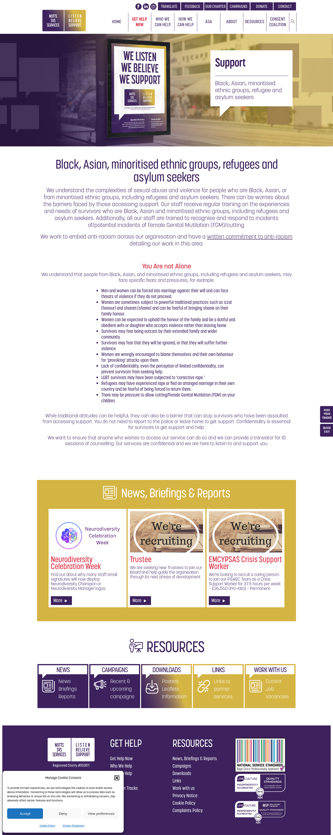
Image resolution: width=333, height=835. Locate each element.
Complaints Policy (188, 810)
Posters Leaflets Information (174, 689)
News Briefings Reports (68, 689)
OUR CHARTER (215, 6)
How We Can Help (186, 22)
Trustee (140, 559)
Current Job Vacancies (277, 689)
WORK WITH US (270, 669)
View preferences (101, 814)
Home (116, 22)
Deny (63, 814)
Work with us (184, 788)
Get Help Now (139, 22)
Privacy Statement (73, 825)
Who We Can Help (163, 22)
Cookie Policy (47, 825)
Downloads (182, 773)
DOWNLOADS (166, 669)
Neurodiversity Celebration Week (76, 562)
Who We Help (121, 766)
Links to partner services (223, 689)
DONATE (262, 6)
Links (177, 781)
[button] (116, 777)
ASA (208, 22)
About (231, 22)
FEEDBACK (192, 6)
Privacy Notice (185, 795)
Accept (25, 814)
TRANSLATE (169, 6)
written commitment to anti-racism (250, 236)
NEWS (63, 669)
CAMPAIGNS (238, 6)
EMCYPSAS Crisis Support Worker (245, 562)
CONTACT (285, 6)
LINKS (218, 669)
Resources (254, 22)
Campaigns (182, 766)
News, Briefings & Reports (195, 758)
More (60, 600)
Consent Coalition (277, 22)
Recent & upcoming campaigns (122, 689)
